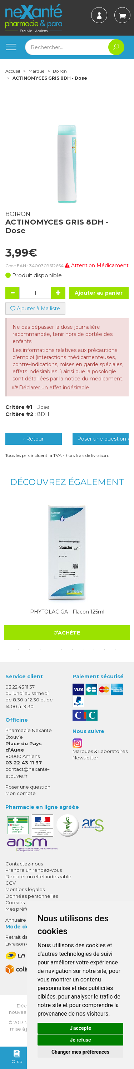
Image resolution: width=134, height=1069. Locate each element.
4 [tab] (51, 649)
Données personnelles (31, 896)
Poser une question (27, 787)
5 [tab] (61, 649)
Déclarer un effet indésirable (54, 387)
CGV (10, 883)
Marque (36, 71)
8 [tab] (94, 649)
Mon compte (20, 793)
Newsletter (85, 757)
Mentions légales (25, 889)
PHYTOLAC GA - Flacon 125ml (67, 612)
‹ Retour (33, 439)
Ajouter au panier (99, 293)
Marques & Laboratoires (100, 751)
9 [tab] (104, 649)
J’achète (67, 632)
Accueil (12, 71)
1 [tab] (19, 649)
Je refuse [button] (80, 1040)
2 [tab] (29, 649)
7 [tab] (83, 649)
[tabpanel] (67, 570)
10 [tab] (115, 649)
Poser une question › (103, 439)
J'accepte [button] (80, 1028)
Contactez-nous (24, 864)
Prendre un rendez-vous (33, 870)
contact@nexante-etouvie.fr (27, 772)
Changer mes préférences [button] (80, 1052)
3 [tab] (40, 649)
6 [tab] (72, 649)
